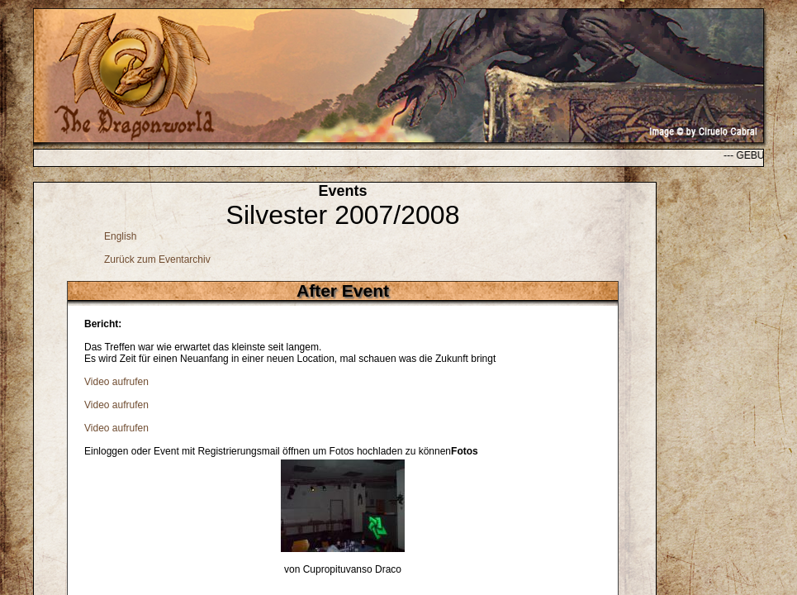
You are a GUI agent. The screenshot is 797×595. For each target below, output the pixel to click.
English (120, 236)
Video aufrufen (116, 382)
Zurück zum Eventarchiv (157, 259)
